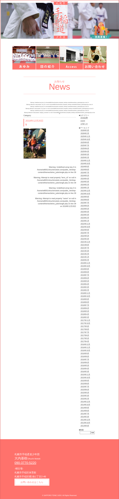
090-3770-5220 (25, 463)
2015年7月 (85, 387)
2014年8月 (85, 411)
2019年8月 (85, 272)
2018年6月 (85, 308)
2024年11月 (85, 161)
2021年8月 (85, 245)
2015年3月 (85, 396)
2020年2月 (85, 260)
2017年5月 (85, 338)
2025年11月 (85, 136)
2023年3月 (85, 215)
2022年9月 (85, 230)
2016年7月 (85, 360)
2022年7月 (85, 233)
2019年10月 (85, 266)
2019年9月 (85, 269)
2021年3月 (85, 251)
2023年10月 (85, 194)
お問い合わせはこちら (32, 482)
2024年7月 (85, 173)
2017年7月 (85, 332)
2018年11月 (85, 293)
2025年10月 (85, 139)
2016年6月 (85, 363)
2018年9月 (85, 299)
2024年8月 (85, 170)
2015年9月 (85, 381)
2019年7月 (85, 275)
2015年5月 (85, 393)
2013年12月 (85, 420)
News (59, 86)
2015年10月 (85, 378)
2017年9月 (85, 326)
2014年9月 (85, 408)
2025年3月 (85, 155)
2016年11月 (85, 347)
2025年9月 (85, 142)
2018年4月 (85, 314)
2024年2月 (85, 185)
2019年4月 (85, 284)
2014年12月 (85, 402)
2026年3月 (85, 130)
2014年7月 (85, 414)
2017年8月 (85, 329)
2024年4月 (85, 179)
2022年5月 (85, 236)
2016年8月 (85, 357)
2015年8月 (85, 384)
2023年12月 (85, 191)
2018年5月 (85, 311)
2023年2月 (85, 218)
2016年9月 (85, 353)
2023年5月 (85, 209)
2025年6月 (85, 149)
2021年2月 (85, 254)
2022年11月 (85, 224)
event (83, 121)
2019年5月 (85, 281)
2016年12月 (85, 344)
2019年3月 (85, 287)
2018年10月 (85, 296)
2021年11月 (85, 242)
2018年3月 (85, 317)
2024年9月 (85, 167)
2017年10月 (85, 323)
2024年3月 (85, 182)
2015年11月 (85, 375)
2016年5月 (85, 366)
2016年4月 (85, 369)
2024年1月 (85, 188)
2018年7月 (85, 305)
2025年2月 (85, 158)
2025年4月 (85, 152)
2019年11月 (85, 263)
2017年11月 (85, 320)
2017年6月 (85, 335)
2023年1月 (85, 221)
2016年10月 (85, 350)
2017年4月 (85, 341)
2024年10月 (85, 164)
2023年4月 (85, 212)
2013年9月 (85, 426)
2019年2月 (85, 290)
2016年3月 (85, 372)
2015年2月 (85, 399)
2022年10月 (85, 227)
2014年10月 (85, 405)
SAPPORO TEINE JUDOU (59, 1)
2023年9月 (85, 197)
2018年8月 (85, 302)
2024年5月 (85, 176)
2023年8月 (85, 200)
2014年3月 (85, 417)
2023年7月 (85, 203)
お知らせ (84, 124)
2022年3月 (85, 239)
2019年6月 (85, 278)
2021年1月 (85, 257)
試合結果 (84, 118)
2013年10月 (85, 423)
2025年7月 (85, 145)
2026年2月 (85, 133)
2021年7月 (85, 248)
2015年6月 (85, 390)
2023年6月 (85, 206)
